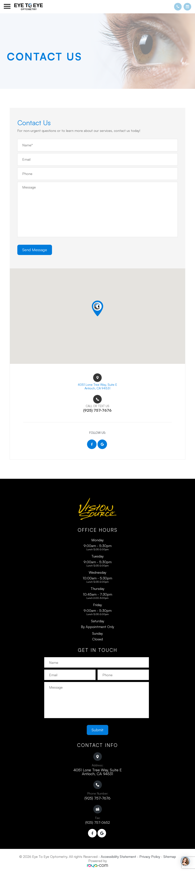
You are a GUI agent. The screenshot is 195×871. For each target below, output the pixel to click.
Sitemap (169, 858)
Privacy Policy (149, 858)
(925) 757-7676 (97, 799)
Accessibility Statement (118, 858)
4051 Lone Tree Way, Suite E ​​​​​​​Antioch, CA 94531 (97, 773)
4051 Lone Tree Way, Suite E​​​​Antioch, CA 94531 (97, 387)
